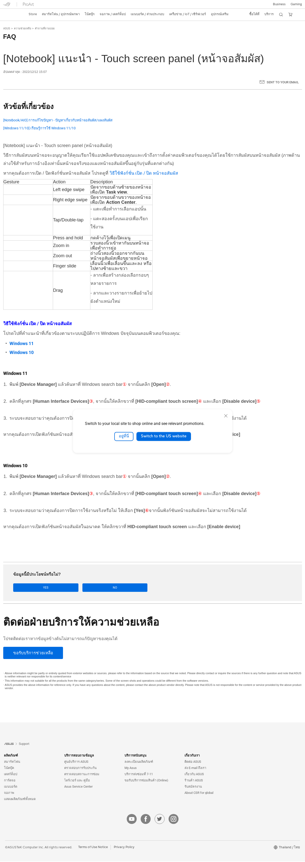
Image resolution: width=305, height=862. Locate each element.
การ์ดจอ (9, 780)
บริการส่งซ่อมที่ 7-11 (138, 774)
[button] (296, 4)
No (63, 588)
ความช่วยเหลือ (22, 28)
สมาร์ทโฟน (12, 762)
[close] (226, 416)
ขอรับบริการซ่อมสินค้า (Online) (146, 780)
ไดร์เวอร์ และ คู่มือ (77, 780)
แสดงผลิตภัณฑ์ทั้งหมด (20, 799)
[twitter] (160, 819)
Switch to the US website (163, 436)
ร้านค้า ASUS (193, 780)
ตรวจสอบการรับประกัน (80, 768)
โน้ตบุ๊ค (9, 768)
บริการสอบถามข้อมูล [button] (79, 756)
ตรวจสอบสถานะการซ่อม (81, 774)
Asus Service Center (78, 787)
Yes (29, 588)
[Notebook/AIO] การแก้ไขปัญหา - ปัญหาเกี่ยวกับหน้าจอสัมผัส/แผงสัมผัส (58, 120)
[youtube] (132, 819)
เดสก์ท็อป (10, 774)
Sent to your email (283, 82)
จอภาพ (9, 793)
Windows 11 (21, 343)
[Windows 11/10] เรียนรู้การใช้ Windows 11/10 (39, 128)
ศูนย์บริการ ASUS (76, 762)
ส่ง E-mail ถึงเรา (195, 768)
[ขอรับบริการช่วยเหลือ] (33, 653)
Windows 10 (21, 352)
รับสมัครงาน (193, 787)
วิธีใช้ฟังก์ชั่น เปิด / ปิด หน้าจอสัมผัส (144, 173)
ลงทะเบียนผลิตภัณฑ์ (138, 762)
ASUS (6, 28)
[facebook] (146, 819)
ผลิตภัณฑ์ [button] (11, 756)
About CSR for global (198, 793)
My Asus (130, 768)
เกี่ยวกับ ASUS (194, 774)
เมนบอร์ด (10, 787)
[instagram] (174, 819)
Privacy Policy (124, 848)
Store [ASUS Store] (33, 14)
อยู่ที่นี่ (124, 436)
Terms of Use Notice (93, 848)
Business (279, 4)
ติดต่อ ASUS (192, 762)
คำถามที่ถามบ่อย (45, 28)
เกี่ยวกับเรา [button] (192, 756)
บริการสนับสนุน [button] (135, 756)
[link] (11, 14)
